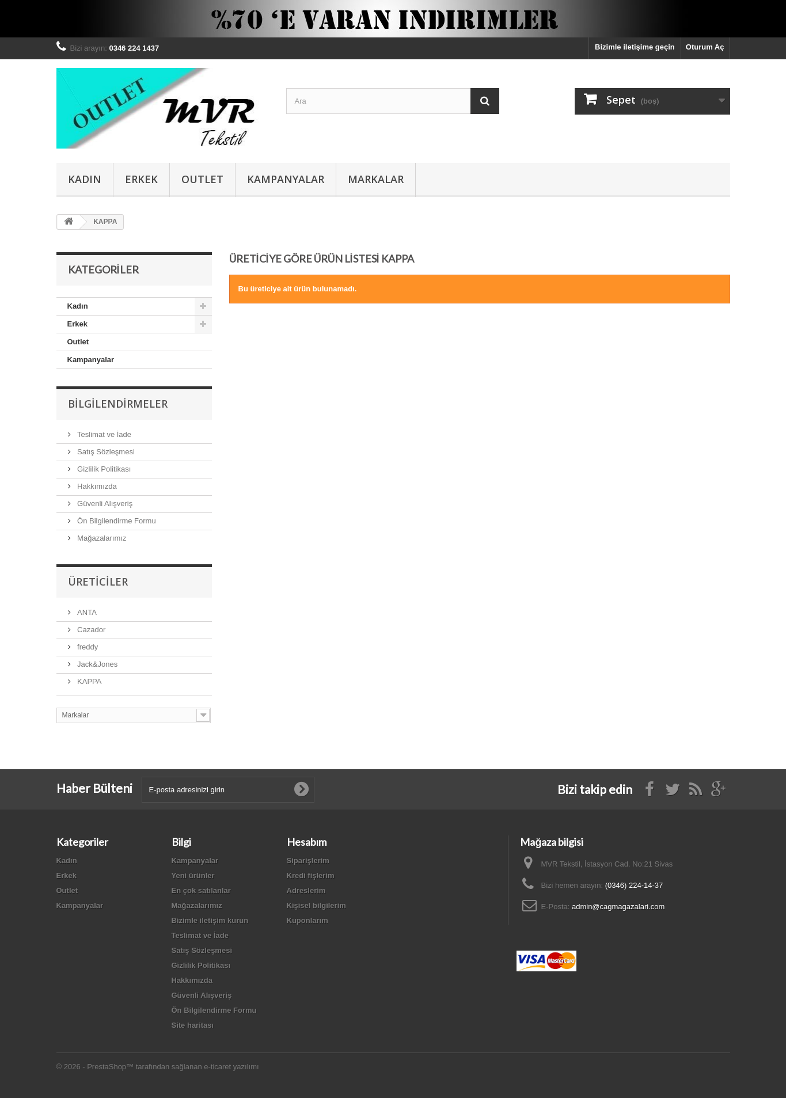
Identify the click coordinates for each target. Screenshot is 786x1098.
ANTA (86, 612)
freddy (86, 647)
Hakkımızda (96, 486)
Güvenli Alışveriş (104, 503)
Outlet (202, 179)
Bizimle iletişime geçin (635, 47)
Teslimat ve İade (103, 434)
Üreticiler (98, 581)
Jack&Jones (96, 664)
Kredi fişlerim (311, 875)
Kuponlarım (307, 920)
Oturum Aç (705, 47)
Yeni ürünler (193, 875)
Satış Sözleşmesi (105, 451)
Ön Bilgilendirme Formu (115, 520)
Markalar (376, 179)
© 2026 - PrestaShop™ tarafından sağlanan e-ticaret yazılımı (157, 1066)
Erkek (141, 179)
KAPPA (88, 681)
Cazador (90, 629)
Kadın (84, 179)
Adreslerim (306, 890)
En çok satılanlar (201, 890)
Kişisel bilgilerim (316, 905)
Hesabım (306, 841)
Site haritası (193, 1025)
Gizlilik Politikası (103, 469)
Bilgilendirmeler (118, 404)
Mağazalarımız (101, 538)
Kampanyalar (285, 179)
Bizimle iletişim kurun (210, 920)
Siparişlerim (308, 860)
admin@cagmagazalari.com (618, 906)
